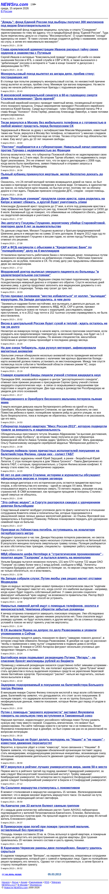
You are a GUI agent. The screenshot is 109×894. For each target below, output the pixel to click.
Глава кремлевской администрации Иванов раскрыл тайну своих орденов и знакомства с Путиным (49, 51)
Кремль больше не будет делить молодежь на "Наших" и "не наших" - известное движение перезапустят (53, 741)
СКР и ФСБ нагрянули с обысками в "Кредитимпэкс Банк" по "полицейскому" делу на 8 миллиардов (46, 249)
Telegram (56, 882)
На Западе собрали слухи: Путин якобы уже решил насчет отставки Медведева (51, 580)
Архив (24, 882)
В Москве (23, 885)
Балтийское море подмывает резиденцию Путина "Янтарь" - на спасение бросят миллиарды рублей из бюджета (48, 659)
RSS (46, 882)
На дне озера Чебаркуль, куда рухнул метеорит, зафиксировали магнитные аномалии (48, 349)
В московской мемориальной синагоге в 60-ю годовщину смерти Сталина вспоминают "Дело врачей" (49, 96)
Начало (6, 882)
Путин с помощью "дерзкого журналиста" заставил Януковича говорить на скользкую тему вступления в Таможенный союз (47, 714)
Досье (15, 882)
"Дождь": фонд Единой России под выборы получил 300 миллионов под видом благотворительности (52, 23)
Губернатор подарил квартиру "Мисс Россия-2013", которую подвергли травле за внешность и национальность (54, 428)
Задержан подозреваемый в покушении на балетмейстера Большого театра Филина (52, 686)
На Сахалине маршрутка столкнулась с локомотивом (40, 787)
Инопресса (36, 885)
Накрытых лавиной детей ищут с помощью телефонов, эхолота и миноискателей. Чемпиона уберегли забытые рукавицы (50, 607)
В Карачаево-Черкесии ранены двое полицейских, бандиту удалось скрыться (51, 849)
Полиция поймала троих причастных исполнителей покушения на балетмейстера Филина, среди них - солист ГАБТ (50, 452)
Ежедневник (35, 882)
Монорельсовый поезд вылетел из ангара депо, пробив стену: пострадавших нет (48, 75)
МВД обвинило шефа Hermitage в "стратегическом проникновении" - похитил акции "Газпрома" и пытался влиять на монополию (52, 555)
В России (6, 11)
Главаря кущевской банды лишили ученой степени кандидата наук (51, 375)
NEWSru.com (14, 4)
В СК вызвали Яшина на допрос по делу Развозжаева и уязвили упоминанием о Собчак (49, 631)
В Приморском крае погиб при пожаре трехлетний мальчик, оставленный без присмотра (45, 828)
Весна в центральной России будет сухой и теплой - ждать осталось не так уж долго (54, 325)
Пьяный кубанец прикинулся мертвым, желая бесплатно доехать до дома (52, 176)
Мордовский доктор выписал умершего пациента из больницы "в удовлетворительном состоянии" (50, 273)
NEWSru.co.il (8, 885)
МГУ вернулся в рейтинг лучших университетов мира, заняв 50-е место (54, 767)
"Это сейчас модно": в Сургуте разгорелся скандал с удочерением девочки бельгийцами (50, 504)
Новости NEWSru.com (16, 887)
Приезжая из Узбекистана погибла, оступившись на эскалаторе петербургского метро (48, 531)
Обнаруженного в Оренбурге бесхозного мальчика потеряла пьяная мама (51, 400)
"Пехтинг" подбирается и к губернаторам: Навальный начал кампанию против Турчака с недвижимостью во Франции (53, 148)
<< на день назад (11, 874)
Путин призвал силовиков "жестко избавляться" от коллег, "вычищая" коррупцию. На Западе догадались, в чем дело (53, 297)
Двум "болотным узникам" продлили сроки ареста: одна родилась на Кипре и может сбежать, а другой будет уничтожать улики (53, 200)
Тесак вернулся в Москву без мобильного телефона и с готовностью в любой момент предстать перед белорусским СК (53, 124)
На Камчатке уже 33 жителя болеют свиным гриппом (40, 805)
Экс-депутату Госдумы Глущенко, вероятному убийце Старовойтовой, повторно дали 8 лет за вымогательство (53, 224)
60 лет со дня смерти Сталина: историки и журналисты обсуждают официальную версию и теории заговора (50, 476)
